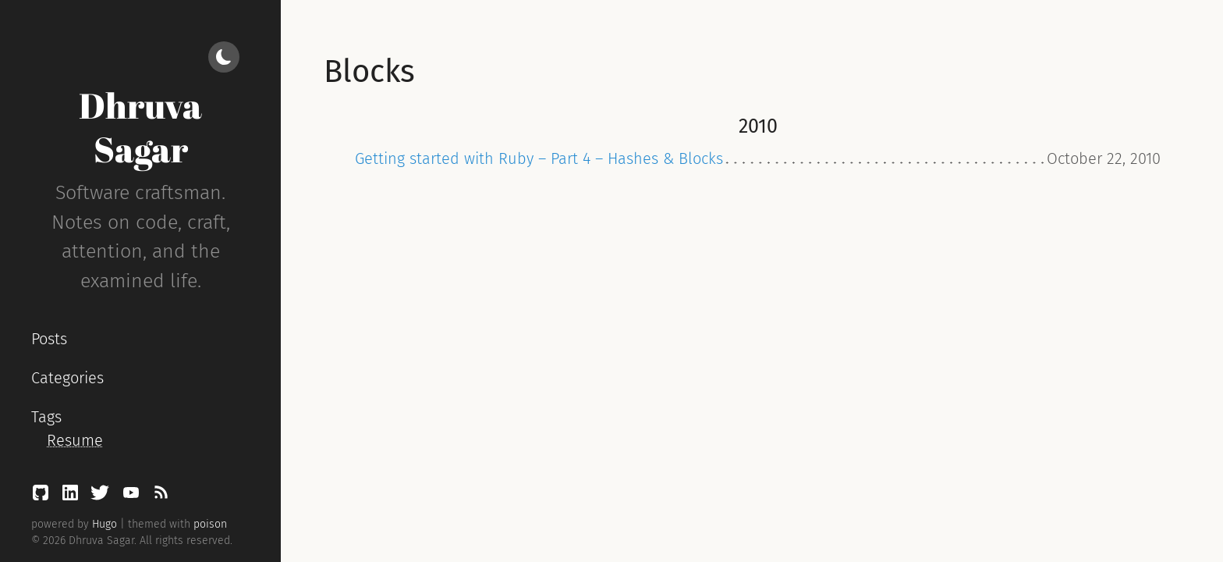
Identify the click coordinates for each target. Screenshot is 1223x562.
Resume (75, 440)
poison (210, 524)
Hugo (104, 524)
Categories (67, 377)
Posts (49, 338)
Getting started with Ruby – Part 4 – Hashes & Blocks (539, 158)
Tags (46, 416)
